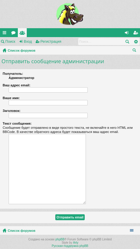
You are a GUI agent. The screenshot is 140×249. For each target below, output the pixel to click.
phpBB (60, 239)
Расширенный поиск (136, 41)
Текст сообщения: (17, 123)
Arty (75, 242)
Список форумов (21, 50)
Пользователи (23, 34)
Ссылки (5, 34)
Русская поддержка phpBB (70, 246)
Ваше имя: (11, 98)
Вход (28, 41)
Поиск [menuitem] (135, 51)
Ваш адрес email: (16, 85)
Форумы (14, 34)
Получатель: (13, 73)
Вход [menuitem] (128, 34)
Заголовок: (12, 110)
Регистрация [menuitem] (136, 34)
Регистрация (50, 41)
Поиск (10, 41)
